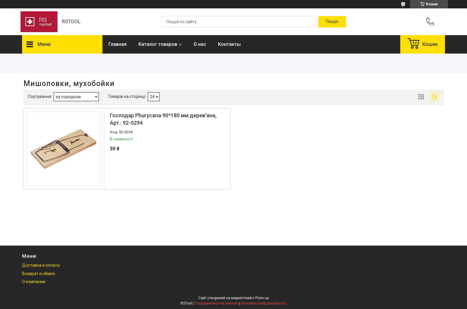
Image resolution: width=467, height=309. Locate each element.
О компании (33, 281)
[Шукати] (332, 21)
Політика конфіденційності (264, 303)
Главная (117, 44)
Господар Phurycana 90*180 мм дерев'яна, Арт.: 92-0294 (163, 119)
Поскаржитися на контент (216, 303)
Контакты (229, 44)
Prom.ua (262, 298)
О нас (200, 44)
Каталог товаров (157, 44)
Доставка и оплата (41, 265)
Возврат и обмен (38, 273)
